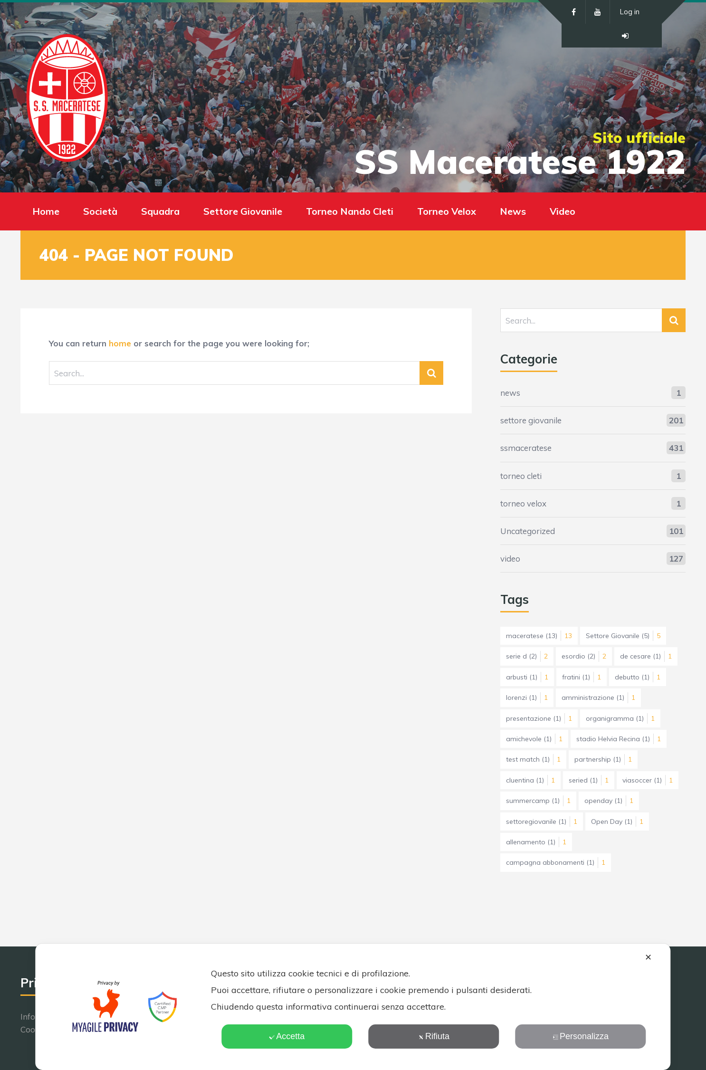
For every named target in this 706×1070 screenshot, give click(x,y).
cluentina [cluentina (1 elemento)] (530, 780)
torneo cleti (521, 476)
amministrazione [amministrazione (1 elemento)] (598, 697)
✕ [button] (648, 957)
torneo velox (523, 503)
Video (562, 211)
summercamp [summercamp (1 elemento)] (538, 800)
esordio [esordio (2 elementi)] (584, 656)
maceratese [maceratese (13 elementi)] (539, 636)
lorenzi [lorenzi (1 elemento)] (527, 697)
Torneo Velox (446, 211)
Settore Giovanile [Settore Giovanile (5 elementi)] (623, 636)
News (513, 211)
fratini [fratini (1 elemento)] (581, 677)
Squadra (160, 211)
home (120, 343)
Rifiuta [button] (433, 1036)
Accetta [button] (287, 1036)
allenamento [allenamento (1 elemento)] (536, 842)
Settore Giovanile (242, 211)
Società (100, 211)
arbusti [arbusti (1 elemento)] (527, 677)
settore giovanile (531, 420)
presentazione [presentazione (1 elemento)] (539, 718)
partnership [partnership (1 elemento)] (603, 759)
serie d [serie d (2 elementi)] (527, 656)
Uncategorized (527, 531)
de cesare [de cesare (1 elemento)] (646, 656)
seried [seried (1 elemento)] (589, 780)
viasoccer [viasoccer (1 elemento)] (647, 780)
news (510, 393)
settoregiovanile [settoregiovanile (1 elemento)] (541, 821)
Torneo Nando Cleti (349, 211)
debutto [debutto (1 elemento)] (637, 677)
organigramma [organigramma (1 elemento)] (620, 718)
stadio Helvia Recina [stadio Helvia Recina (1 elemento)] (618, 739)
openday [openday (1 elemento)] (608, 800)
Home (45, 211)
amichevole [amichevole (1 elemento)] (534, 739)
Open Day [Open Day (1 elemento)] (617, 821)
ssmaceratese (526, 448)
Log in (629, 11)
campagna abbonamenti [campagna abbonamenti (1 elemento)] (555, 862)
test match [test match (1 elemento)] (533, 759)
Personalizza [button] (581, 1036)
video (510, 559)
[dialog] (352, 1007)
